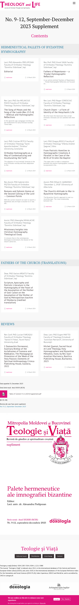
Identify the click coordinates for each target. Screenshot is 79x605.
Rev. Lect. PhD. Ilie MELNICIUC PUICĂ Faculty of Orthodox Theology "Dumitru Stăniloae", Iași (19, 103)
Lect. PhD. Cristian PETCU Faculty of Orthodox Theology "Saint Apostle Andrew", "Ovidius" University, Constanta (18, 145)
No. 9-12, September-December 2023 (13, 406)
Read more (9, 77)
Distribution (35, 556)
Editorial (8, 71)
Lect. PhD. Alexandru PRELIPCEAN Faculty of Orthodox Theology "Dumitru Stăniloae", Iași (19, 65)
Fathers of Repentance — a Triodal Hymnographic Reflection (57, 74)
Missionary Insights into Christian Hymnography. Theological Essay (16, 232)
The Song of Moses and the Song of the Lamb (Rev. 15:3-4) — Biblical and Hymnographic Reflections (19, 113)
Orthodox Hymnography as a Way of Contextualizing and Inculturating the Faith (18, 155)
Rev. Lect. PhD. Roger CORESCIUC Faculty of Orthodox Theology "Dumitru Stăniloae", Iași (58, 103)
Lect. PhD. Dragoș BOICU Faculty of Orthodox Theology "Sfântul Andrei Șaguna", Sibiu (59, 144)
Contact (60, 556)
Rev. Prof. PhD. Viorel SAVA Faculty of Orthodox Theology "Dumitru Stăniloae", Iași (58, 65)
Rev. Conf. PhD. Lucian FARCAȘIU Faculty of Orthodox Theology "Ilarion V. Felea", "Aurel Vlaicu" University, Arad (18, 338)
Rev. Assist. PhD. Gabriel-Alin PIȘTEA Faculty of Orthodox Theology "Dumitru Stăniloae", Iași (19, 184)
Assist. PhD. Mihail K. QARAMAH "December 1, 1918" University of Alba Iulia (58, 184)
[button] (39, 474)
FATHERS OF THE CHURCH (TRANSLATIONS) (33, 263)
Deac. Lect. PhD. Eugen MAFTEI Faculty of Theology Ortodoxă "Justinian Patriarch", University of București (59, 338)
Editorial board (21, 556)
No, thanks (66, 600)
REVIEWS (7, 324)
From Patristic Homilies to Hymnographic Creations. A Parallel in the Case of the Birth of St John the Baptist (57, 154)
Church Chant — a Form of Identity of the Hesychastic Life (59, 110)
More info (43, 604)
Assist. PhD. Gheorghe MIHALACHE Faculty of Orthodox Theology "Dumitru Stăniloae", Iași (19, 223)
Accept (56, 600)
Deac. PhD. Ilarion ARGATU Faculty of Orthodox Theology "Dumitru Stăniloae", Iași (19, 276)
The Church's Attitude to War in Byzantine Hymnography (59, 192)
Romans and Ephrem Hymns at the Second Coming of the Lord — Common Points (19, 193)
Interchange (48, 556)
